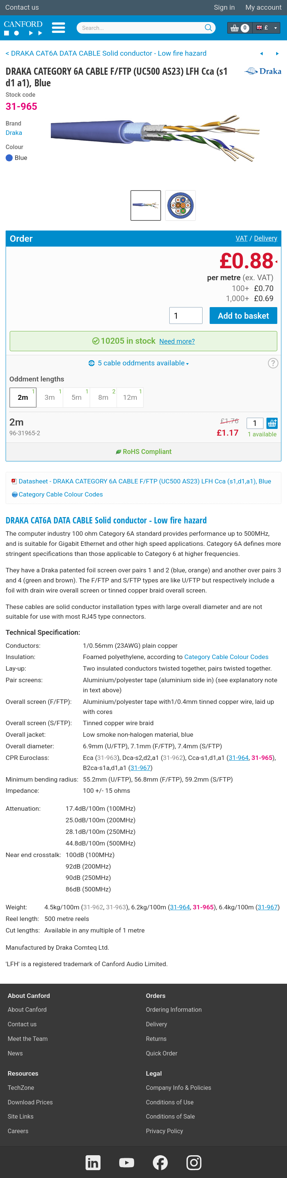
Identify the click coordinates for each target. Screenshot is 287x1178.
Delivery (265, 238)
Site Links (21, 1116)
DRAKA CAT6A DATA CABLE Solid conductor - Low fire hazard (106, 520)
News (15, 1053)
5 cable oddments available (139, 363)
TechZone (21, 1087)
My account (264, 7)
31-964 (239, 757)
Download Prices (30, 1102)
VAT (242, 238)
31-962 (173, 757)
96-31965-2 (24, 433)
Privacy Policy (164, 1131)
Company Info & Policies (179, 1087)
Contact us (22, 7)
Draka (14, 132)
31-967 (140, 768)
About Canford (27, 1009)
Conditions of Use (170, 1102)
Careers (18, 1131)
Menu (58, 27)
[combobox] (146, 28)
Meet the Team (28, 1038)
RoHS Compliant (143, 451)
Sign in (224, 7)
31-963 (107, 757)
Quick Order (162, 1053)
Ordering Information (174, 1009)
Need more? (177, 341)
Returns (156, 1038)
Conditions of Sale (170, 1116)
